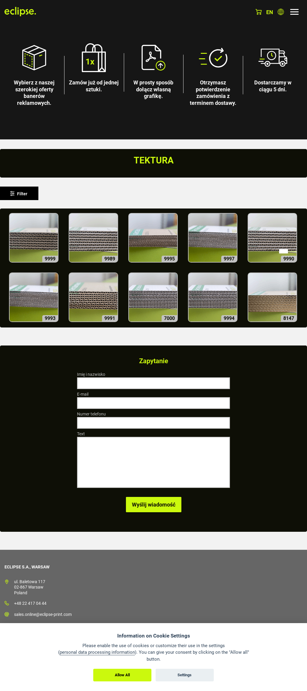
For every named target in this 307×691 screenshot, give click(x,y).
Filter (22, 193)
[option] (153, 69)
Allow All (122, 675)
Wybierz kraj (281, 12)
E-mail (82, 394)
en (269, 12)
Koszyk (258, 12)
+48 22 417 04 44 (30, 603)
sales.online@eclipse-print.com (43, 614)
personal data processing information (97, 652)
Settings (184, 675)
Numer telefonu (91, 414)
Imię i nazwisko (91, 374)
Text (81, 434)
